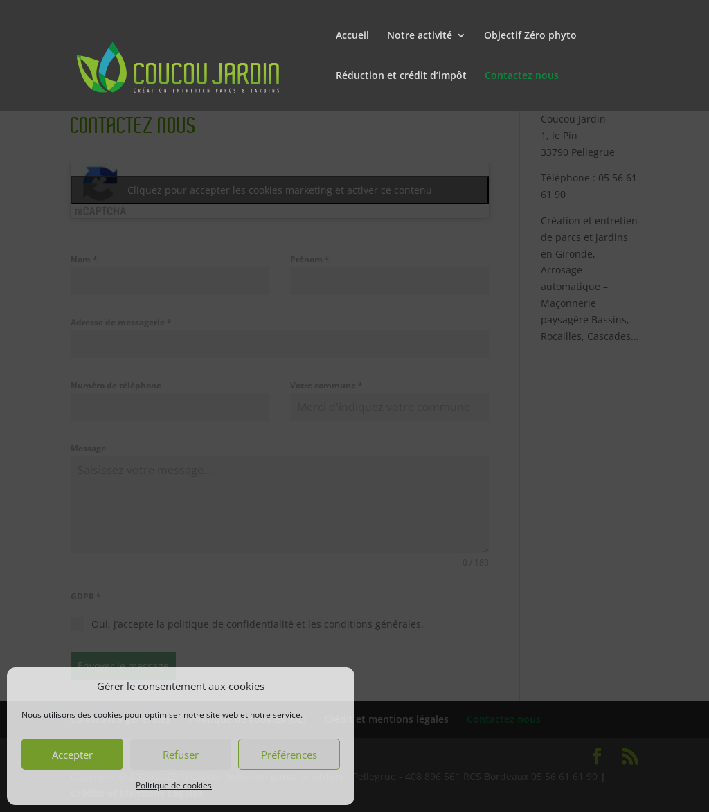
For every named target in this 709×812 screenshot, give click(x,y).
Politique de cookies (174, 785)
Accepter (72, 754)
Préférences (289, 754)
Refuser (181, 754)
